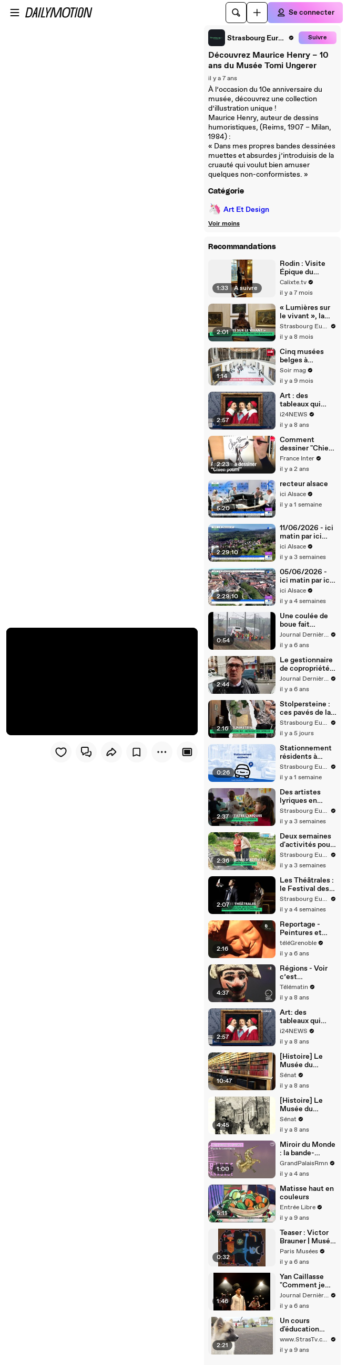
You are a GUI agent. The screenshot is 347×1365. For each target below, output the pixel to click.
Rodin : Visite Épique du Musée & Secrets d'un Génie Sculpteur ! (307, 268)
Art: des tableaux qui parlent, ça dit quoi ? (303, 1016)
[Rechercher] (236, 12)
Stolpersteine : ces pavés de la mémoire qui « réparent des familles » (305, 708)
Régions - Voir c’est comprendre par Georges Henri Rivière (306, 972)
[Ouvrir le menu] (14, 12)
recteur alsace (304, 484)
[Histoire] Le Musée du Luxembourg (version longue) (307, 1060)
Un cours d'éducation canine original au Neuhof (304, 1325)
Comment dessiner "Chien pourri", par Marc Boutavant (307, 444)
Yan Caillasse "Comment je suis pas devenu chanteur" (306, 1281)
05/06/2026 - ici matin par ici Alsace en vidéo (306, 576)
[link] (251, 37)
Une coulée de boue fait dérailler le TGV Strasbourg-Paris (306, 620)
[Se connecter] (305, 12)
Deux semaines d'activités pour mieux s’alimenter (306, 840)
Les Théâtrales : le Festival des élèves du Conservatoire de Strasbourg (307, 884)
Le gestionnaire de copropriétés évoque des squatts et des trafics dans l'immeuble (306, 664)
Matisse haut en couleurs (307, 1193)
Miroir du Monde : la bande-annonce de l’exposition (307, 1149)
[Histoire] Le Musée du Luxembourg (301, 1105)
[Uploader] (257, 12)
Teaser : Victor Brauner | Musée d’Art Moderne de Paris (307, 1237)
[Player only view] (187, 751)
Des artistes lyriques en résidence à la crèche (303, 796)
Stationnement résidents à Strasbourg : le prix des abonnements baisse (306, 752)
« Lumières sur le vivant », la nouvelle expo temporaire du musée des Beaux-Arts (305, 312)
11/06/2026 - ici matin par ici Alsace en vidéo (306, 532)
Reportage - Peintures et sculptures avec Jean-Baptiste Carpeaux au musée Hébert (307, 928)
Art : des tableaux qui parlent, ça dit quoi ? (303, 400)
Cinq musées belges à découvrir (302, 356)
